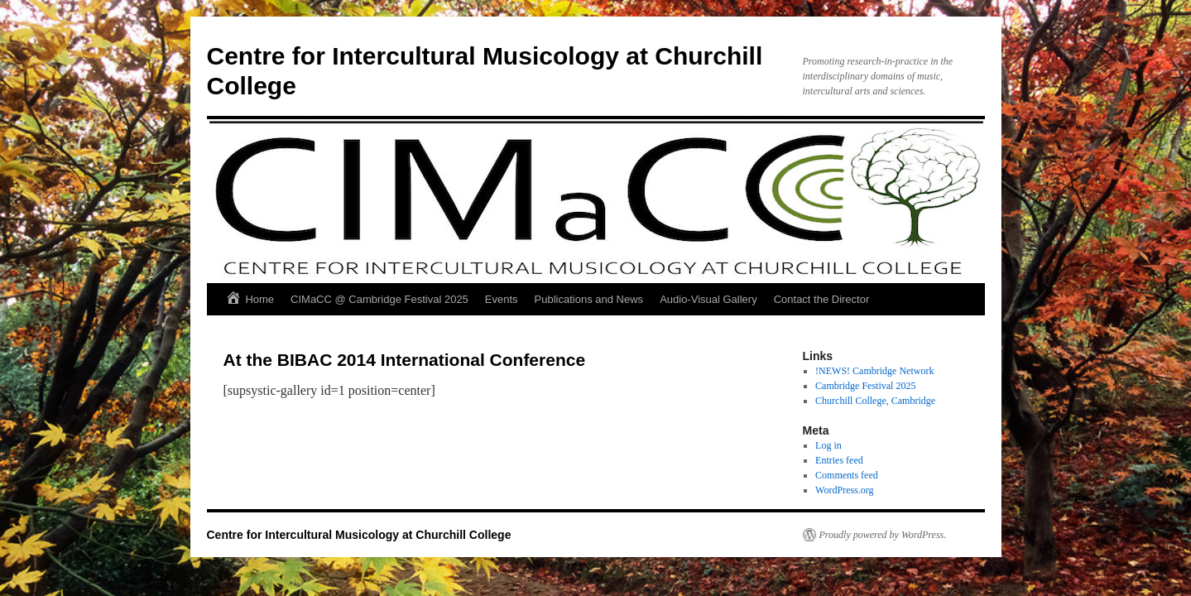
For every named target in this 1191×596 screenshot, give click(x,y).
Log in (828, 445)
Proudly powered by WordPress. (883, 535)
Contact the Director (822, 299)
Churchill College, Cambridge (875, 400)
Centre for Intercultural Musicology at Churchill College (359, 534)
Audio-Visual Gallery (708, 299)
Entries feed (839, 460)
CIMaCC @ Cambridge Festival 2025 (379, 299)
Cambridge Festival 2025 (865, 386)
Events (501, 299)
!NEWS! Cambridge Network (874, 371)
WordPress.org (844, 490)
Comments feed (846, 475)
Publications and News (589, 299)
